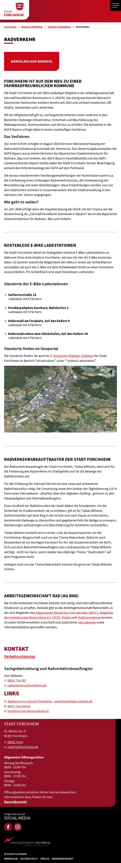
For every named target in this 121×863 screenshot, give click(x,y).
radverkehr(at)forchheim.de (27, 685)
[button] (115, 5)
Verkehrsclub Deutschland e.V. (28, 711)
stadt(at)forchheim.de (22, 747)
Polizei (66, 617)
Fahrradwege (87, 622)
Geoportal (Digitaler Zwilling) (73, 356)
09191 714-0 (15, 742)
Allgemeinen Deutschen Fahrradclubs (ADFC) (67, 613)
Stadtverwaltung (89, 617)
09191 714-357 (16, 680)
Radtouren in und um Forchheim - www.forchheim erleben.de (50, 701)
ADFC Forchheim (18, 706)
